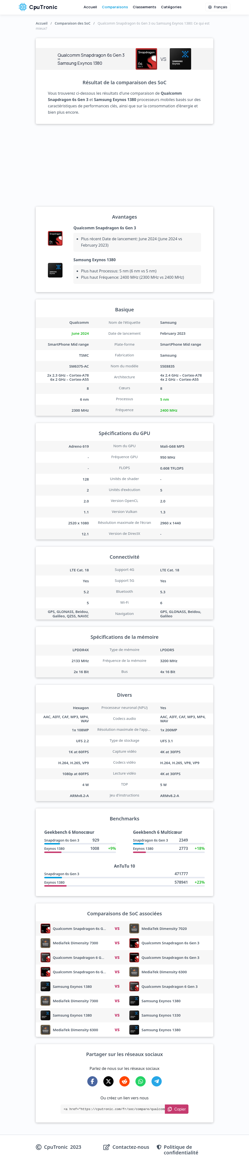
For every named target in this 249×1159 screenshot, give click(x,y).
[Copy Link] (176, 1109)
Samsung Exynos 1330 (161, 1015)
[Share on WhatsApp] (140, 1081)
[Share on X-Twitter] (108, 1081)
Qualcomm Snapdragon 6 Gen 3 (81, 957)
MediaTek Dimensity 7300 (75, 942)
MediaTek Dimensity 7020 (164, 928)
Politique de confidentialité (181, 1149)
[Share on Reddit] (124, 1081)
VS (117, 928)
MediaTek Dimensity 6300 (164, 971)
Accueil (90, 6)
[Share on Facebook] (92, 1081)
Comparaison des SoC (72, 23)
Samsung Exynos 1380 (94, 259)
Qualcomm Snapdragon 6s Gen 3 (104, 228)
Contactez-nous (130, 1147)
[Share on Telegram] (156, 1081)
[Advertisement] (124, 165)
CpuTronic (38, 7)
